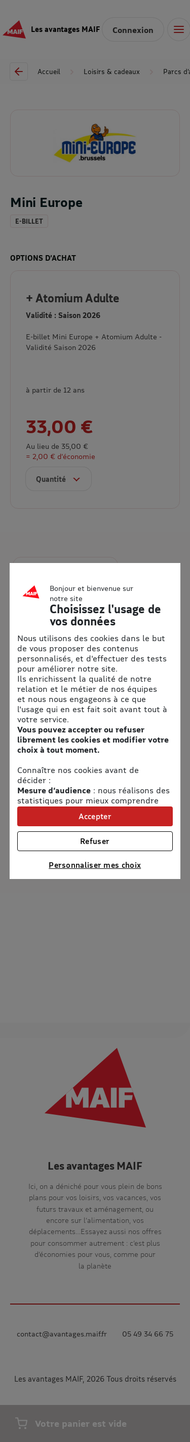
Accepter (95, 816)
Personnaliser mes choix (95, 864)
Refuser (94, 841)
